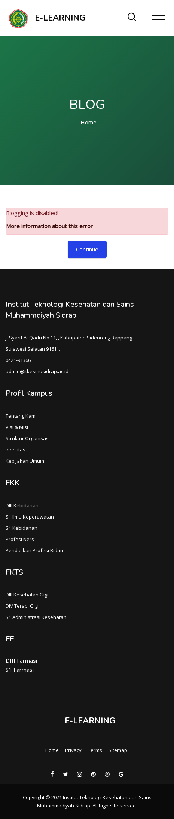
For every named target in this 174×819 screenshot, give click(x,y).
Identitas (15, 449)
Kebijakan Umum (25, 460)
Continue (87, 249)
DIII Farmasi (21, 660)
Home (88, 122)
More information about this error (49, 226)
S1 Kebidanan (21, 528)
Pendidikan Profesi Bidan (34, 550)
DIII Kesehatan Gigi (27, 594)
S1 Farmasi (20, 669)
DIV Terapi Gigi (22, 605)
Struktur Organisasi (28, 438)
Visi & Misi (17, 427)
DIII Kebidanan (22, 505)
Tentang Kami (21, 415)
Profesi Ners (20, 539)
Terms (95, 750)
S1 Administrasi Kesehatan (36, 617)
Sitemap (118, 750)
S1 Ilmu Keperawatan (30, 516)
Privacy (73, 750)
